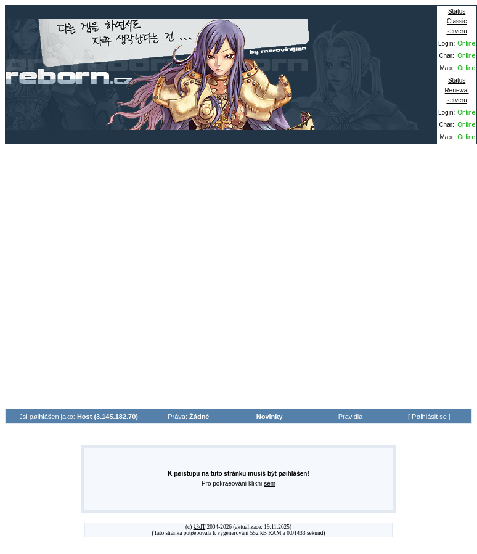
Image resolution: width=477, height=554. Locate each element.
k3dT (200, 527)
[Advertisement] (122, 276)
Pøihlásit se (429, 416)
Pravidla (350, 416)
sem (269, 483)
